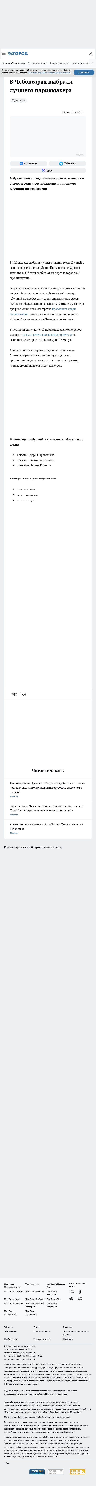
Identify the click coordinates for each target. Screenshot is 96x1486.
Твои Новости (32, 1284)
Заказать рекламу (82, 62)
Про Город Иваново (34, 1291)
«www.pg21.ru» (28, 1346)
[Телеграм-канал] (67, 163)
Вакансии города (59, 62)
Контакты (68, 1327)
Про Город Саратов (13, 1303)
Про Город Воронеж (14, 1291)
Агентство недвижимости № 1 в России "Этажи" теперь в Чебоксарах (48, 829)
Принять (84, 72)
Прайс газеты (10, 1339)
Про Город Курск (12, 1299)
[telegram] (25, 694)
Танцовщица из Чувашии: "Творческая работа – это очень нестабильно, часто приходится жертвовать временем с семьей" (48, 790)
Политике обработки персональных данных (49, 72)
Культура (18, 100)
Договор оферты (42, 1331)
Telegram (8, 1327)
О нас (36, 1327)
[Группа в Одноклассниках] (80, 1291)
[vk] (14, 694)
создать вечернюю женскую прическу (47, 334)
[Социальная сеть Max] (48, 170)
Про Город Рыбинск (34, 1299)
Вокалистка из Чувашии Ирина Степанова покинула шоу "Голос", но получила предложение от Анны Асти (48, 810)
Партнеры (68, 1339)
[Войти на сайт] (90, 53)
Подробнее (75, 1412)
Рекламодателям (42, 1339)
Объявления (10, 1331)
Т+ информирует (37, 62)
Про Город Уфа (54, 1299)
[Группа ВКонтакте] (28, 163)
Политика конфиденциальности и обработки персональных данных (37, 1417)
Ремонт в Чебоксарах (13, 62)
